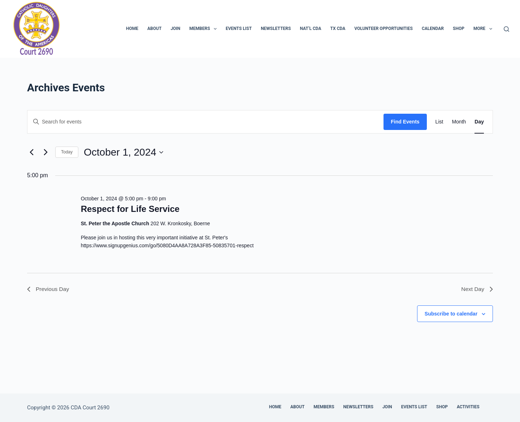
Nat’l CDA (310, 28)
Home (132, 28)
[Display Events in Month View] (459, 121)
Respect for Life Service (130, 209)
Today (67, 152)
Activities (468, 406)
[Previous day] (31, 152)
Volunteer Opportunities (383, 28)
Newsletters (276, 28)
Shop (458, 28)
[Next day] (45, 152)
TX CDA (338, 28)
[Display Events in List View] (439, 121)
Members (204, 29)
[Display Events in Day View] (479, 121)
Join (175, 28)
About (154, 28)
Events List (239, 28)
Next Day (476, 289)
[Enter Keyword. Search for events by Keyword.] (205, 121)
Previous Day (48, 289)
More (484, 29)
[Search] (506, 29)
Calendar (433, 28)
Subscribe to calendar (451, 314)
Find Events (405, 122)
